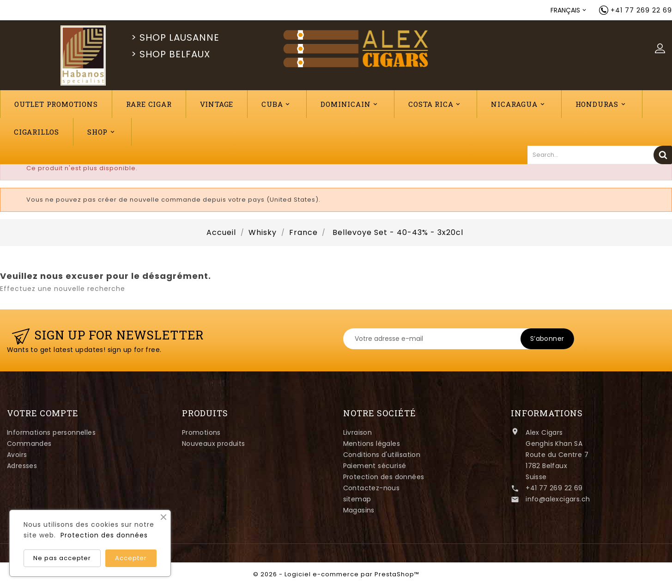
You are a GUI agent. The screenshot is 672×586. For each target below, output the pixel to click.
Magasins (359, 510)
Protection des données (383, 476)
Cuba (276, 104)
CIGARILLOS (36, 131)
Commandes (29, 443)
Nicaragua (519, 104)
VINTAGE (217, 104)
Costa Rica (435, 104)
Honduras (601, 104)
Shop (102, 132)
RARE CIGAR (149, 104)
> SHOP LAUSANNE (175, 37)
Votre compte (43, 413)
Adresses (22, 465)
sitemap (357, 499)
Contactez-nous (371, 488)
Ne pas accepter (62, 558)
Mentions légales (371, 443)
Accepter (131, 558)
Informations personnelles (51, 432)
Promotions (201, 432)
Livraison (357, 432)
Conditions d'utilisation (382, 454)
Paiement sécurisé (374, 465)
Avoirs (17, 454)
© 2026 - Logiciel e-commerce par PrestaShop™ (336, 574)
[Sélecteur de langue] (569, 10)
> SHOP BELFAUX (170, 54)
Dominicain (350, 104)
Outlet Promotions (56, 104)
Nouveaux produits (213, 443)
